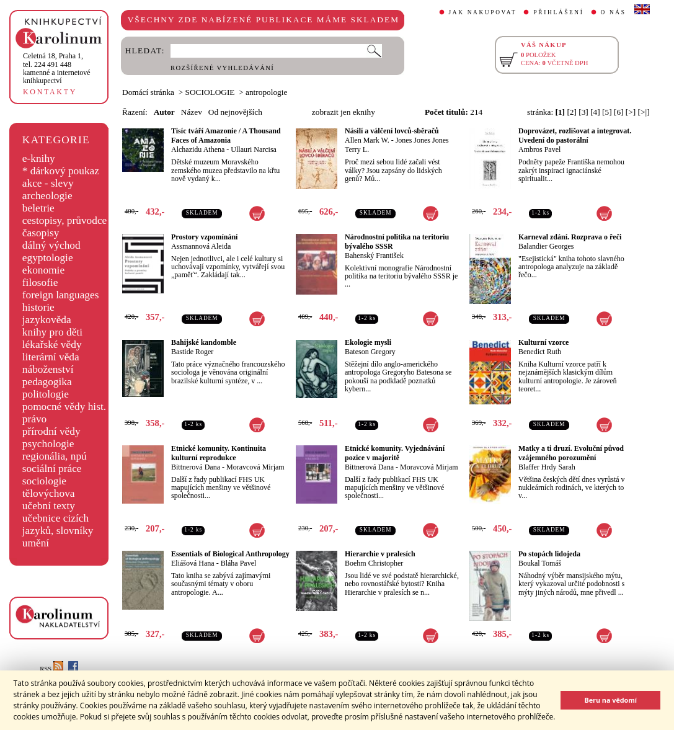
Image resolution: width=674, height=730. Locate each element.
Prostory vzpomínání (204, 237)
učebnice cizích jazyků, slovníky (58, 524)
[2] (572, 112)
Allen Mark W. (367, 140)
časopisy (41, 233)
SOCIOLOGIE (210, 92)
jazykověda (46, 320)
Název (191, 112)
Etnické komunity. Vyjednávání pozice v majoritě (395, 453)
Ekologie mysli (368, 342)
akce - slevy (48, 183)
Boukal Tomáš (539, 563)
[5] (607, 112)
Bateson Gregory (370, 351)
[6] (619, 112)
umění (35, 543)
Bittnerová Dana (195, 467)
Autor (164, 112)
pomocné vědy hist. (64, 406)
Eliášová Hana (193, 563)
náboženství (48, 369)
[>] (631, 112)
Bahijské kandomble (203, 342)
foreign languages (60, 295)
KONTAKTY (50, 91)
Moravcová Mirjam (255, 467)
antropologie (266, 92)
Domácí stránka (148, 92)
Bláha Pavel (239, 563)
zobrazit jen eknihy (343, 112)
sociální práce (52, 468)
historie (38, 307)
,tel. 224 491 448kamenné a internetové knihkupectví (57, 68)
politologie (45, 394)
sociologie (44, 481)
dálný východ (51, 245)
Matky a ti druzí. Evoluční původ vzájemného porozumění (571, 453)
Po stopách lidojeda (549, 554)
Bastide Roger (192, 351)
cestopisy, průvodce (64, 220)
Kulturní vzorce (543, 342)
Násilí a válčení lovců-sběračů (392, 131)
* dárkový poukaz (60, 171)
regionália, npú (54, 456)
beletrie (38, 208)
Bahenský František (374, 255)
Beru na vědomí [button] (610, 700)
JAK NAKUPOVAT (483, 12)
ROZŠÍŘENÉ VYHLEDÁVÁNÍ (222, 68)
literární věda (50, 357)
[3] (583, 112)
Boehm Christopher (374, 563)
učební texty (48, 506)
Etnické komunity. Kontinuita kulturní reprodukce (218, 453)
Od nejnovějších (235, 112)
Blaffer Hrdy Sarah (546, 467)
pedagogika (47, 382)
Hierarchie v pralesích (380, 554)
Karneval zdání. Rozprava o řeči (569, 237)
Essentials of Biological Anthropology (230, 554)
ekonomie (43, 270)
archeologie (47, 196)
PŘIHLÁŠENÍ (558, 12)
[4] (595, 112)
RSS (51, 668)
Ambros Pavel (539, 149)
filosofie (40, 282)
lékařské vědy (52, 344)
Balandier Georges (546, 246)
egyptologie (47, 258)
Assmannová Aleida (201, 246)
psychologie (48, 444)
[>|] (644, 112)
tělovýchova (48, 493)
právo (34, 419)
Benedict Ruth (539, 351)
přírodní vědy (51, 431)
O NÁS (613, 12)
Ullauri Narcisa (254, 149)
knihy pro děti (52, 332)
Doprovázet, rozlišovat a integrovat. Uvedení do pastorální (574, 136)
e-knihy (38, 158)
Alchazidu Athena (197, 149)
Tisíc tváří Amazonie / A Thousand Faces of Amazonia (226, 136)
